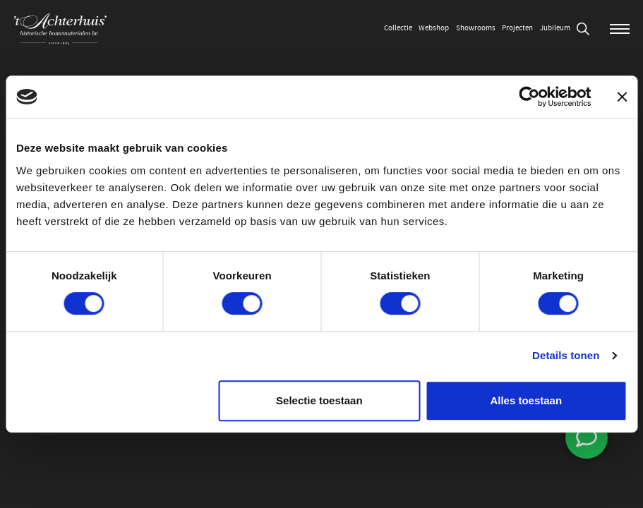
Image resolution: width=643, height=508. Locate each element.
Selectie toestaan (319, 400)
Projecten (517, 27)
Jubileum (555, 27)
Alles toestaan (526, 400)
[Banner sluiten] (622, 97)
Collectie (398, 27)
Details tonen (565, 355)
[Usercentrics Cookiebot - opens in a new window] (529, 96)
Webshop (434, 27)
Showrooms (475, 27)
